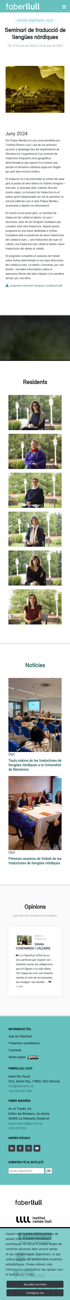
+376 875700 (17, 1128)
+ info (19, 986)
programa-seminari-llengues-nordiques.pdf (34, 285)
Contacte (15, 1050)
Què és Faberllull (20, 1036)
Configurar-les (35, 1292)
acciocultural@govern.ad (25, 1123)
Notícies (35, 665)
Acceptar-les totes (35, 1284)
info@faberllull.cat (20, 1086)
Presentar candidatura (24, 1043)
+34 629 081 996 (20, 1091)
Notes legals (23, 1057)
